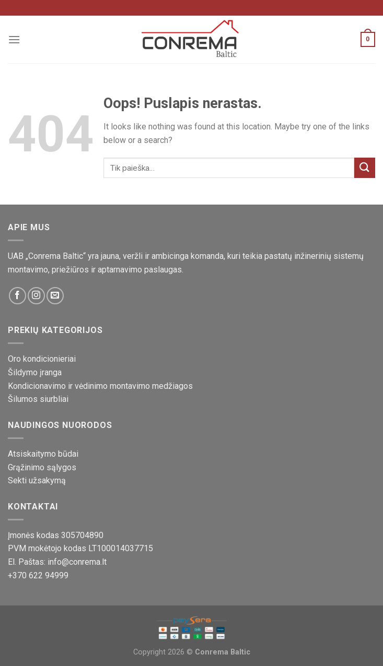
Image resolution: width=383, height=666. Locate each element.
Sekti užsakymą (37, 480)
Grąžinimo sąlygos (42, 467)
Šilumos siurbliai (38, 399)
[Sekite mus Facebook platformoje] (17, 295)
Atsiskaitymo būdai (43, 454)
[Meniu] (14, 39)
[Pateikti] (364, 168)
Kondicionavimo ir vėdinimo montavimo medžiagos (100, 386)
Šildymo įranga (35, 372)
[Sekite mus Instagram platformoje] (36, 295)
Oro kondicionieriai (42, 359)
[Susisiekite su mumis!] (55, 295)
